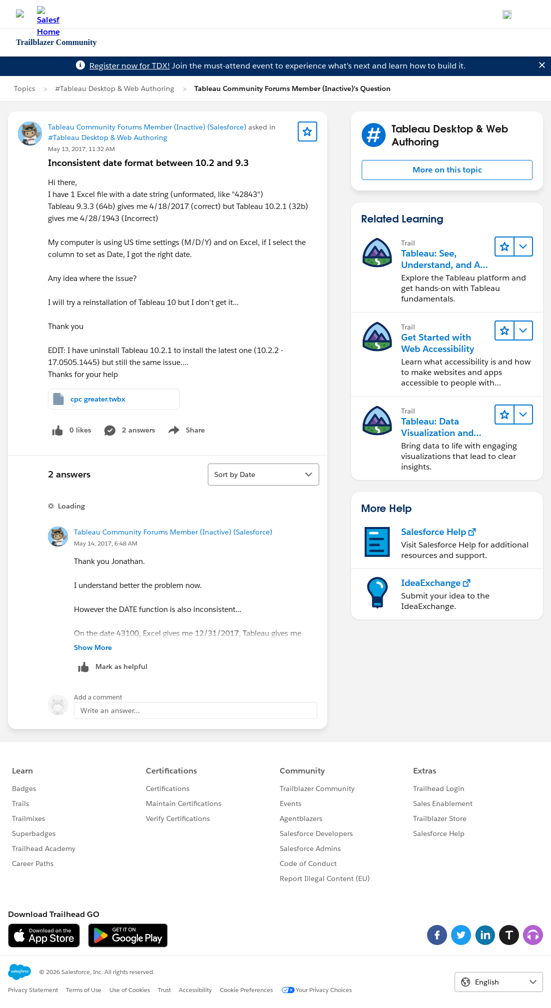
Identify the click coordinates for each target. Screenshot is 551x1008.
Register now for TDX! (129, 65)
